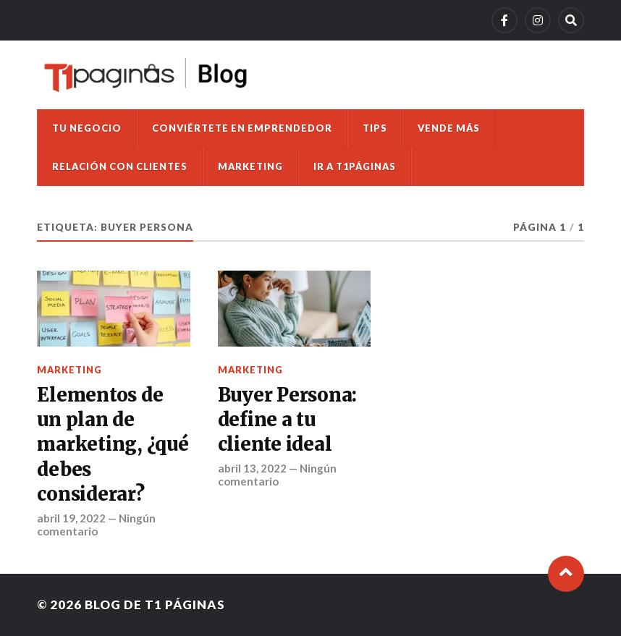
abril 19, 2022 (71, 518)
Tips (375, 128)
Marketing (250, 166)
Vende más (449, 128)
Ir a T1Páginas (354, 166)
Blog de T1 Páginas (155, 604)
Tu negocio (87, 128)
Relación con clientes (119, 166)
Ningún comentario (96, 525)
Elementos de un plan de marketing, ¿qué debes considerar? (112, 444)
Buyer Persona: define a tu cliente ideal (287, 420)
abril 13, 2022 (252, 468)
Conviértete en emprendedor (242, 128)
